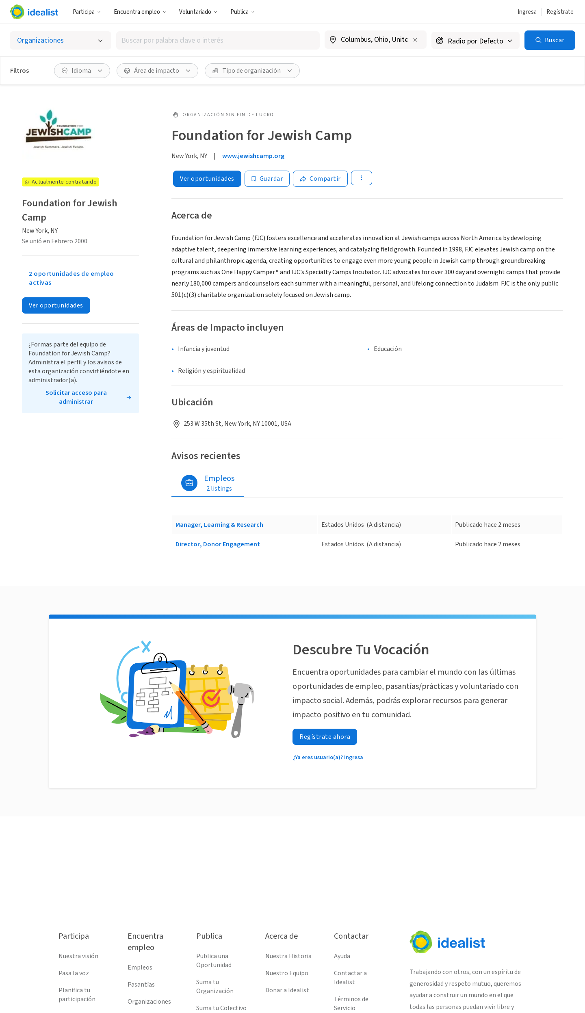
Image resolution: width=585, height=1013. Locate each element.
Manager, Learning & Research (219, 524)
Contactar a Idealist (350, 978)
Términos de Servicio (351, 1004)
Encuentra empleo (140, 12)
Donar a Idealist (287, 990)
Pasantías (141, 984)
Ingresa (527, 12)
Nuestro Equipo (286, 973)
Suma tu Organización (215, 987)
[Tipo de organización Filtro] (252, 70)
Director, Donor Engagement (218, 544)
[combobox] (218, 40)
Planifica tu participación (76, 995)
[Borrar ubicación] (415, 40)
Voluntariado (198, 12)
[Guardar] (267, 179)
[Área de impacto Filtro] (157, 70)
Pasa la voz (73, 973)
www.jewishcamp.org (253, 156)
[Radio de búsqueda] (475, 40)
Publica (242, 12)
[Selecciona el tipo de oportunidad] (60, 40)
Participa (87, 12)
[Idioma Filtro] (82, 70)
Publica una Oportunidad (214, 961)
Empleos (140, 967)
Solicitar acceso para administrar (76, 397)
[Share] (320, 179)
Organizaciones (149, 1001)
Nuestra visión (78, 956)
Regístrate (560, 12)
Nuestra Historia (288, 956)
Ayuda (342, 956)
